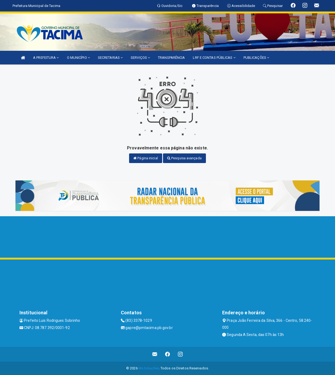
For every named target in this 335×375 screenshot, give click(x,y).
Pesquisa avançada (184, 158)
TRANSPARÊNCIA (171, 58)
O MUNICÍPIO (78, 58)
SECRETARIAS (110, 58)
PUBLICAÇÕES (256, 58)
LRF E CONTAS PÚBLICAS (214, 58)
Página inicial (145, 158)
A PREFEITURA (46, 58)
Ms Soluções (148, 368)
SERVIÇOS (140, 58)
